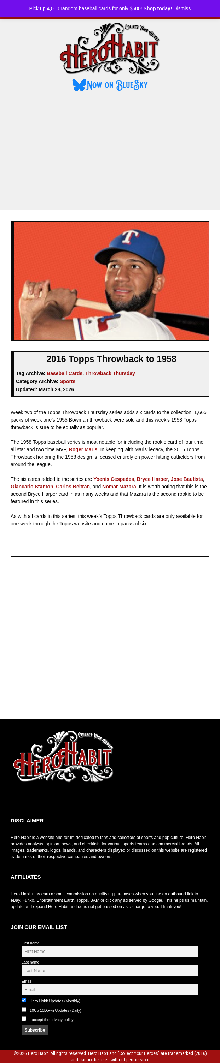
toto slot (18, 800)
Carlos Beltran (73, 486)
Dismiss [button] (182, 8)
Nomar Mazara (119, 486)
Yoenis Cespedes (113, 479)
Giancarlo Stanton (32, 486)
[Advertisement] (110, 152)
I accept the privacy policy (52, 1019)
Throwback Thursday (110, 373)
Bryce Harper (152, 479)
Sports (67, 381)
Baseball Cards (64, 373)
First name (31, 943)
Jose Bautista (187, 479)
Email (26, 981)
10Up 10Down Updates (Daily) (51, 1010)
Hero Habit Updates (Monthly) (51, 1000)
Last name (30, 962)
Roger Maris (83, 449)
